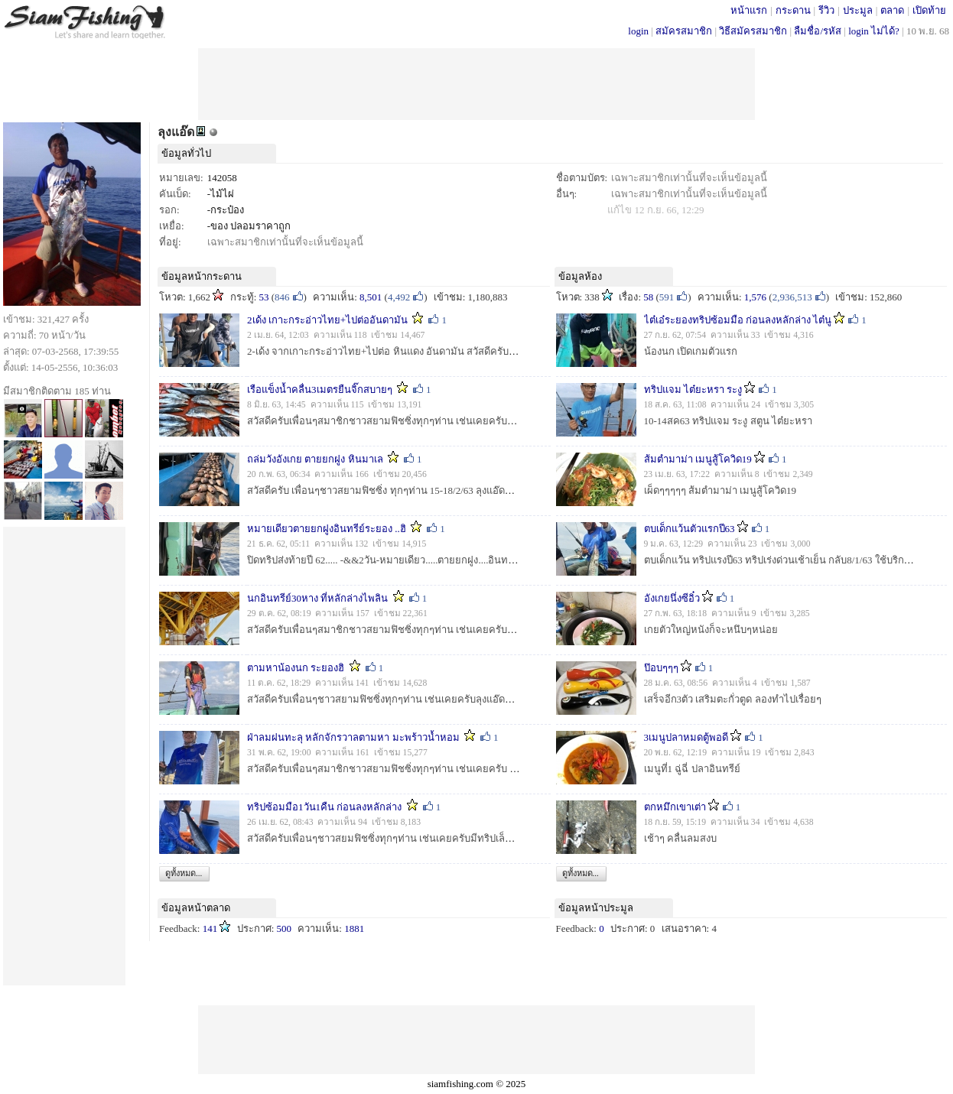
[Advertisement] (476, 82)
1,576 (755, 297)
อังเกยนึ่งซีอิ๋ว (672, 598)
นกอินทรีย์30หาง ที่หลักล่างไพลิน (317, 598)
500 (284, 928)
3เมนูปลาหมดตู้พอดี (686, 737)
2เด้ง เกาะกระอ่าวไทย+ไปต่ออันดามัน (327, 320)
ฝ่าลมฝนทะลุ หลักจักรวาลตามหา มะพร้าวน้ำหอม (353, 737)
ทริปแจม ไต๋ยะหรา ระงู (693, 389)
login (638, 31)
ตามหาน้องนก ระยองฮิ (295, 668)
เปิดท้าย (929, 10)
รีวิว (826, 10)
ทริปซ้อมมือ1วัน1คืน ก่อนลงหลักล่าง (324, 807)
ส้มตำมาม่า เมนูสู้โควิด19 (698, 459)
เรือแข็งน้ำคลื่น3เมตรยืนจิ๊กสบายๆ (319, 389)
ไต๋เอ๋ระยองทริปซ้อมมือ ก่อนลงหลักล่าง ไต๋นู (738, 320)
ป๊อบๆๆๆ (661, 668)
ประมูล (858, 10)
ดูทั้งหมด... (183, 873)
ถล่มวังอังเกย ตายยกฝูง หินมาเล (315, 459)
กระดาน (793, 10)
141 (210, 928)
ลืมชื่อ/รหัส (817, 31)
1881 (354, 928)
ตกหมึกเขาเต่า (675, 807)
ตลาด (892, 10)
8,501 (370, 297)
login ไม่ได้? (873, 31)
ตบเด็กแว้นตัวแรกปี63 (689, 528)
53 (264, 297)
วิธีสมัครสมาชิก (753, 31)
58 (648, 297)
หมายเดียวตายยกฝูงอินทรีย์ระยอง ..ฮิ (326, 528)
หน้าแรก (748, 10)
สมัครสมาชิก (683, 31)
